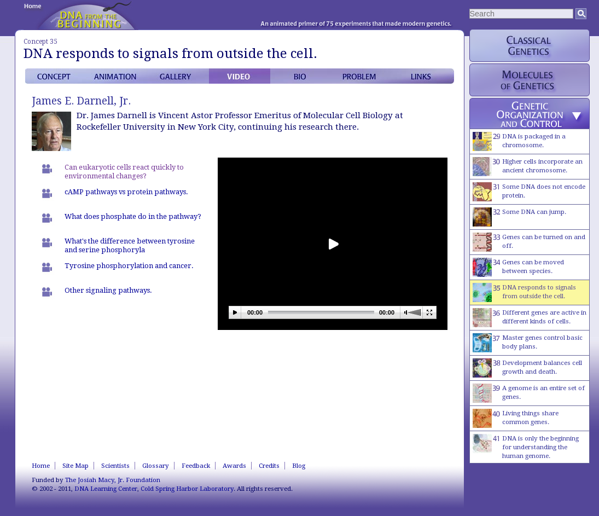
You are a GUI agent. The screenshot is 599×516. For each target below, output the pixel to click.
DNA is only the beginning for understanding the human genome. (526, 447)
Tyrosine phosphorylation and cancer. (129, 266)
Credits (269, 465)
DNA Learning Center (105, 488)
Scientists (115, 465)
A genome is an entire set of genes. (529, 393)
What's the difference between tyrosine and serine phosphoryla (130, 245)
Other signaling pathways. (108, 290)
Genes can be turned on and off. (529, 242)
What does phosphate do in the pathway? (133, 216)
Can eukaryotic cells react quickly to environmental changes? (124, 171)
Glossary (155, 465)
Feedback (196, 465)
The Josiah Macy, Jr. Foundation (112, 480)
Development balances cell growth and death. (527, 368)
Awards (234, 465)
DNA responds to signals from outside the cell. (524, 292)
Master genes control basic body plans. (528, 342)
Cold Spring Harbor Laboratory (187, 488)
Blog (298, 465)
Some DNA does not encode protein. (529, 191)
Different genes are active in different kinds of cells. (529, 317)
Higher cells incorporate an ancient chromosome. (528, 166)
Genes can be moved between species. (518, 267)
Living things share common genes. (516, 418)
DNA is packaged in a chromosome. (519, 141)
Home (41, 465)
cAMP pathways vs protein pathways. (126, 192)
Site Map (75, 465)
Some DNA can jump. (519, 217)
